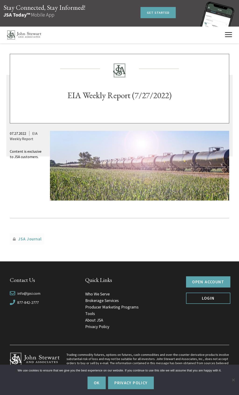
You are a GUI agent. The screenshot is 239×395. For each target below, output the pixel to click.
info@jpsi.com (28, 293)
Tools (90, 313)
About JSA (94, 320)
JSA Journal (30, 239)
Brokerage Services (102, 300)
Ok (97, 382)
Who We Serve (97, 294)
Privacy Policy (97, 326)
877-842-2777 (28, 302)
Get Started (158, 12)
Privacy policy (131, 382)
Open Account (208, 281)
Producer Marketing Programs (112, 307)
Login (208, 298)
